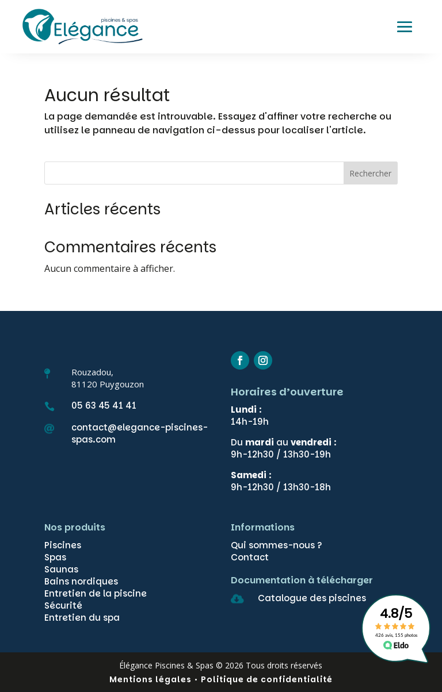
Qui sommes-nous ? (276, 545)
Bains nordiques (81, 581)
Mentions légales (150, 679)
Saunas (61, 569)
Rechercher (370, 173)
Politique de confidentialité (267, 679)
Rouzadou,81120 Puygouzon (107, 378)
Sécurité (63, 605)
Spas (55, 557)
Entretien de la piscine (95, 593)
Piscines (62, 545)
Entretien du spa (82, 618)
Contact (250, 557)
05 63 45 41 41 (103, 405)
